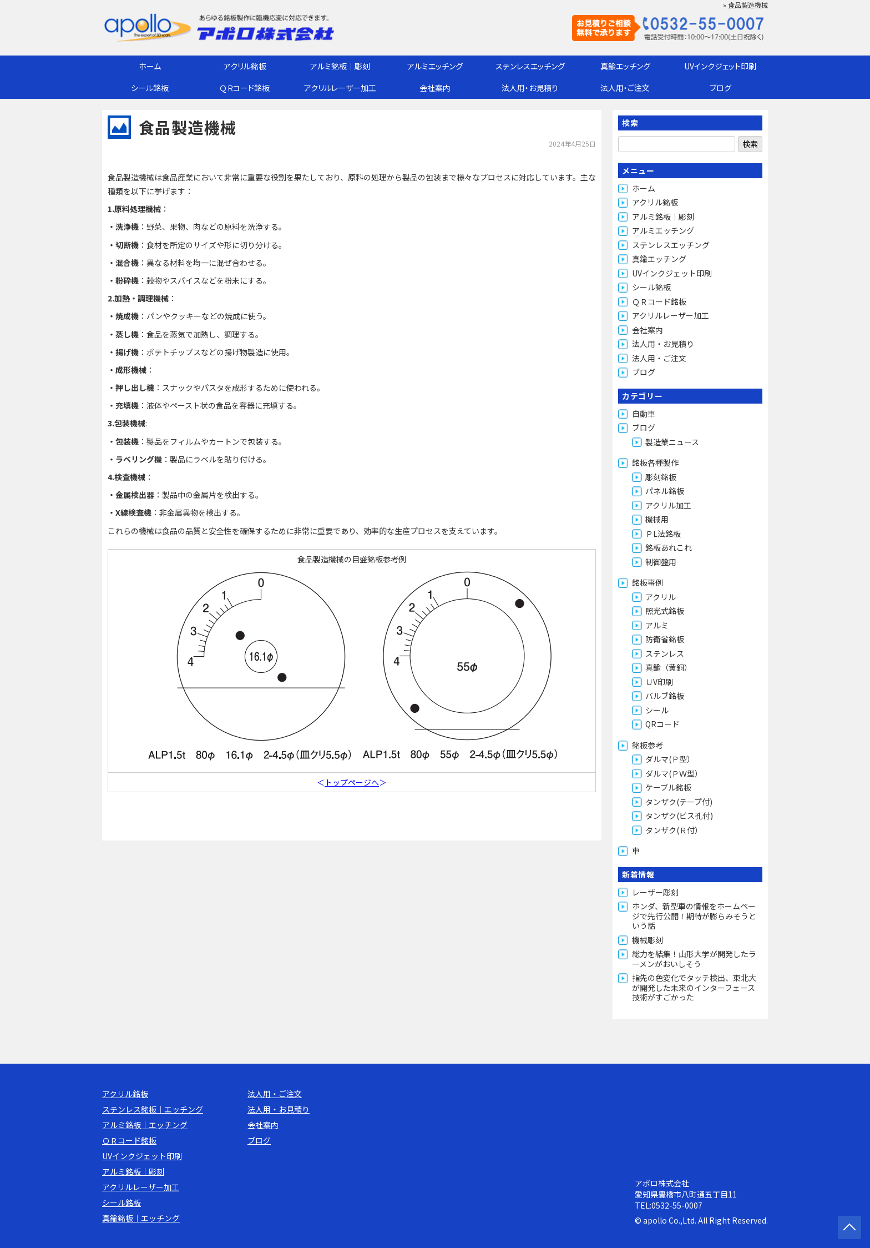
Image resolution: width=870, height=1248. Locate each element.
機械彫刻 (647, 939)
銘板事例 (647, 582)
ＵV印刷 (659, 681)
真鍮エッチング (625, 66)
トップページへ (352, 782)
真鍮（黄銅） (668, 667)
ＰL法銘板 (663, 533)
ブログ (720, 87)
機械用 (657, 519)
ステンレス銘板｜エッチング (152, 1109)
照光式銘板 (664, 610)
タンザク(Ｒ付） (673, 830)
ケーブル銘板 (668, 787)
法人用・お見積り (530, 87)
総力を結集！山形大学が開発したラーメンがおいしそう (694, 958)
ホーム (150, 66)
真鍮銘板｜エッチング (141, 1218)
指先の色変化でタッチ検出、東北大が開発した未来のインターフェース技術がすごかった (694, 987)
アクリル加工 (668, 505)
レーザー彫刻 (655, 892)
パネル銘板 (664, 490)
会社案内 (435, 87)
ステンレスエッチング (530, 66)
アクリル (660, 596)
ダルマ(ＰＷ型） (673, 773)
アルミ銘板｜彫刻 (340, 66)
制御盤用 (660, 561)
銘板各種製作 (655, 462)
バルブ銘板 (664, 695)
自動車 (643, 413)
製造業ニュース (672, 441)
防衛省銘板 (664, 639)
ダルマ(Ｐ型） (670, 758)
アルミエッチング (435, 66)
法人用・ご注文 (625, 87)
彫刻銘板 (660, 476)
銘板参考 (647, 745)
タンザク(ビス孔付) (679, 815)
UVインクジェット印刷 (720, 66)
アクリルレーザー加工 (340, 87)
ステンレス (664, 653)
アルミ (657, 625)
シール (657, 710)
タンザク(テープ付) (678, 801)
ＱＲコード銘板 (245, 87)
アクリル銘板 (245, 66)
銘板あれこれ (668, 547)
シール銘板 (150, 87)
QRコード (662, 723)
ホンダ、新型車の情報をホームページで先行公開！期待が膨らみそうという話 (694, 915)
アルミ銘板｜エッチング (145, 1124)
